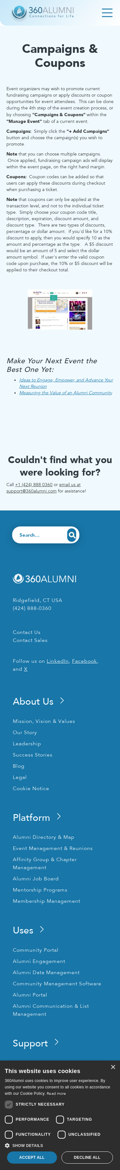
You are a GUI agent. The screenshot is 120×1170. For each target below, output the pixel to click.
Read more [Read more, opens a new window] (56, 1093)
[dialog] (60, 1115)
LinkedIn (58, 661)
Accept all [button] (32, 1157)
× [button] (112, 1067)
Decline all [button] (87, 1157)
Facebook (84, 661)
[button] (60, 1145)
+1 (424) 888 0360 (33, 484)
